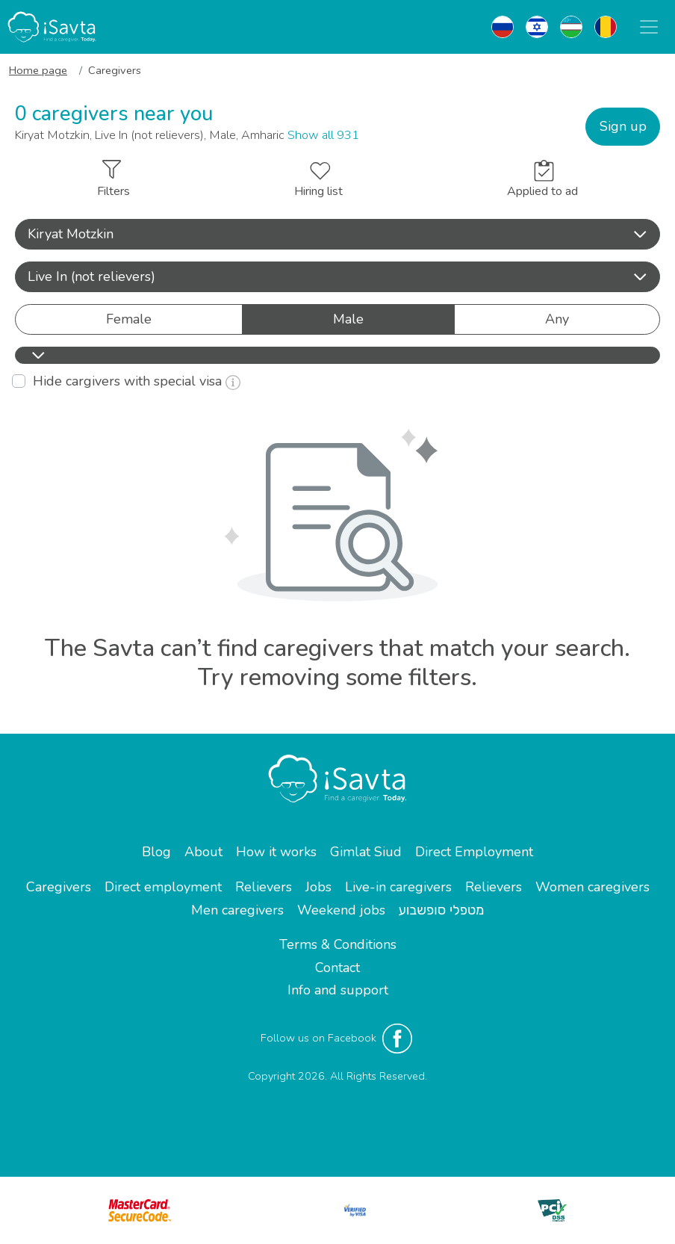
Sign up (623, 126)
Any (557, 318)
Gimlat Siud (366, 852)
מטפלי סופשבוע (442, 910)
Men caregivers (237, 910)
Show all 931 (323, 135)
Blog (156, 852)
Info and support (337, 990)
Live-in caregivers (398, 887)
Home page (38, 70)
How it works (276, 852)
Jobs (318, 887)
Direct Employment (474, 852)
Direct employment (163, 887)
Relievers (263, 887)
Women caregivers (592, 887)
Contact (337, 968)
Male (348, 318)
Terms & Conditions (337, 944)
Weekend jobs (341, 910)
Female (129, 318)
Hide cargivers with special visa (136, 381)
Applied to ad (542, 179)
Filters (113, 179)
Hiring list (318, 180)
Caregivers (58, 887)
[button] (337, 234)
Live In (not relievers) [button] (337, 276)
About (203, 852)
